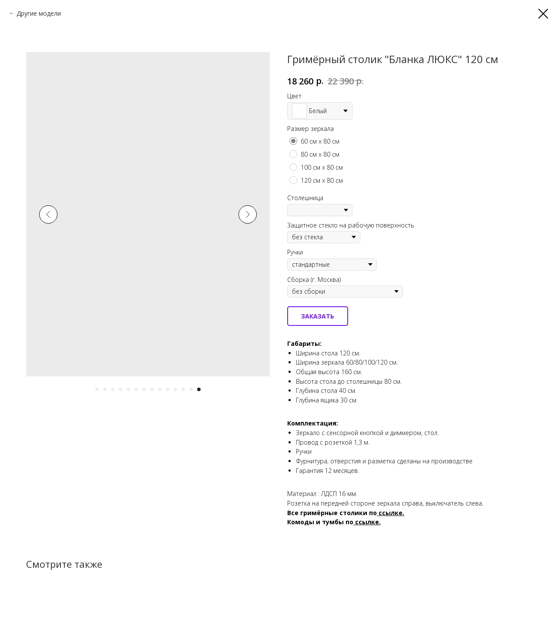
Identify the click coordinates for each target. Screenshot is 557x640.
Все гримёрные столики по (332, 513)
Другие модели (39, 13)
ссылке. (391, 513)
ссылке (367, 522)
